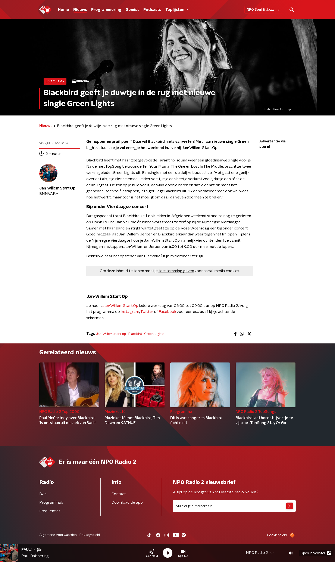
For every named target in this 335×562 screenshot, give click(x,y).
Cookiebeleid (277, 535)
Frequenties (49, 511)
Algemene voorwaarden (58, 535)
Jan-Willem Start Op (120, 306)
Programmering (106, 10)
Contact (119, 494)
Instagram (130, 312)
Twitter (146, 312)
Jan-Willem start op (111, 334)
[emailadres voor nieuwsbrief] (234, 506)
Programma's (51, 502)
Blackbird (135, 334)
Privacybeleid (89, 535)
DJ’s (43, 494)
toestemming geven (176, 271)
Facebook (167, 312)
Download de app (127, 502)
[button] (152, 553)
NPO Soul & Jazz (264, 9)
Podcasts (152, 10)
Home (63, 10)
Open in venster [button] (316, 553)
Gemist (132, 10)
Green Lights (154, 334)
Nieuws (80, 10)
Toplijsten (176, 10)
